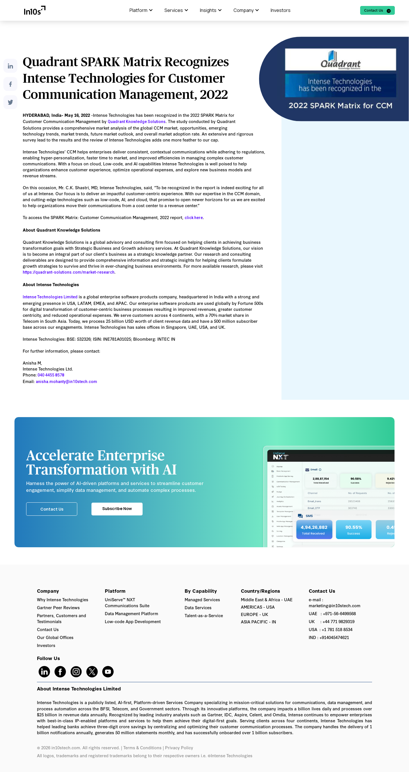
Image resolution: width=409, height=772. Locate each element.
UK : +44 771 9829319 (331, 621)
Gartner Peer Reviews (58, 607)
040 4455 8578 (50, 375)
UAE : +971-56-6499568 (332, 613)
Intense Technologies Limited (50, 297)
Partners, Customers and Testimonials (61, 618)
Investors (281, 10)
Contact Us (48, 629)
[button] (141, 10)
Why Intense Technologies (62, 599)
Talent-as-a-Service (204, 615)
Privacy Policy (179, 747)
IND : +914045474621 (329, 637)
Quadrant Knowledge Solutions (137, 121)
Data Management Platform (131, 613)
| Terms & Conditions (141, 747)
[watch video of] (377, 10)
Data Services (198, 607)
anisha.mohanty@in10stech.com (66, 381)
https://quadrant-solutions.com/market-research (68, 272)
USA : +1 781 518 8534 (330, 629)
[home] (22, 10)
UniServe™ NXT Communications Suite (127, 602)
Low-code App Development (133, 621)
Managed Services (202, 599)
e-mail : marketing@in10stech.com (334, 602)
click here (194, 217)
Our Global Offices (55, 637)
